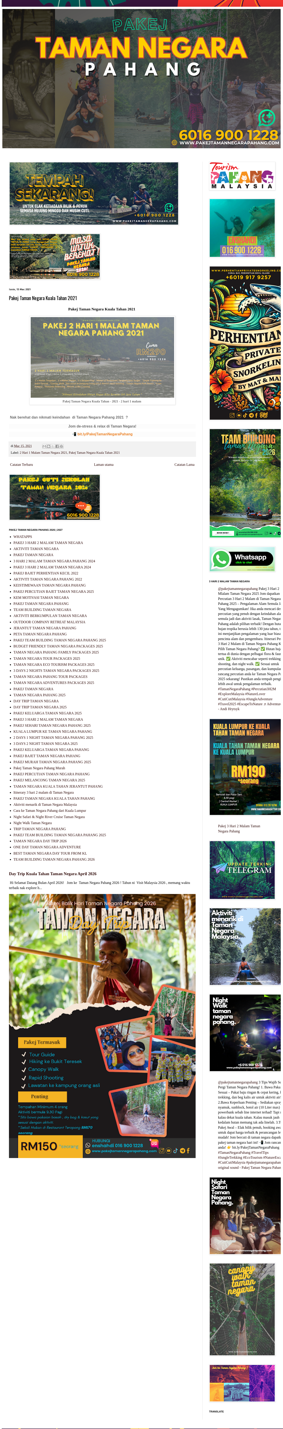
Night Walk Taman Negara (32, 823)
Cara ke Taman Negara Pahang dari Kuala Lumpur (49, 810)
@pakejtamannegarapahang (238, 589)
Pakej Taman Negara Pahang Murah (39, 768)
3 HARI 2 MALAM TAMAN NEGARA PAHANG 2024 (54, 561)
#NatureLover (255, 694)
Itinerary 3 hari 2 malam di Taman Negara (43, 792)
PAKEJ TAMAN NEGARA (33, 555)
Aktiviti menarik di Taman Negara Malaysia (45, 804)
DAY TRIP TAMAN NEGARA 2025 (40, 707)
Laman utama (104, 464)
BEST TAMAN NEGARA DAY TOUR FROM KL (50, 853)
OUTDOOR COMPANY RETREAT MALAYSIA (49, 622)
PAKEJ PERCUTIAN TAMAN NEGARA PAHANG (51, 774)
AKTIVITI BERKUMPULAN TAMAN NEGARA (50, 616)
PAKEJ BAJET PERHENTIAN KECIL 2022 (45, 573)
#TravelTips (260, 1152)
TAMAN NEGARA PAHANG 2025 (39, 695)
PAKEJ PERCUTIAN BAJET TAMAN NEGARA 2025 (53, 591)
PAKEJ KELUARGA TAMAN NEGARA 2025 (47, 713)
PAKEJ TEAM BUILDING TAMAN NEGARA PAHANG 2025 (59, 640)
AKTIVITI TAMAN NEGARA (36, 549)
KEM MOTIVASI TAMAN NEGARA (41, 598)
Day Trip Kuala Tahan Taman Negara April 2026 (53, 873)
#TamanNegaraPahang (234, 689)
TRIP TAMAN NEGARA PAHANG (39, 829)
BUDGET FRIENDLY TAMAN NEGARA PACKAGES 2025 (58, 646)
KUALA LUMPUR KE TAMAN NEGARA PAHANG (52, 731)
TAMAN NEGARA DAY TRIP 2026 (40, 841)
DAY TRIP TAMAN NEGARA (36, 701)
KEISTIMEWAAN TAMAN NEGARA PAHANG (49, 585)
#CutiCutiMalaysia (231, 699)
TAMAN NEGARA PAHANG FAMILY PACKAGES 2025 (56, 652)
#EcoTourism (252, 1157)
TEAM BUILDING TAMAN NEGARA (42, 610)
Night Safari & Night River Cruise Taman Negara (49, 817)
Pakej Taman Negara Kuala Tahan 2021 (94, 452)
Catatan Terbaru (21, 464)
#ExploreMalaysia (231, 694)
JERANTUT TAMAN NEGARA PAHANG (44, 628)
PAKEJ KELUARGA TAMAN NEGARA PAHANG (51, 750)
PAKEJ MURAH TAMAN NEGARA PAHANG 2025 (52, 762)
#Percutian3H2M (263, 689)
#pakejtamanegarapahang (264, 1162)
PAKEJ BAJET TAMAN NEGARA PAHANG (46, 756)
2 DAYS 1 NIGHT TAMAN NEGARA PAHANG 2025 (53, 737)
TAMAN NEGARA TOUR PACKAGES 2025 (46, 658)
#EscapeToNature (250, 704)
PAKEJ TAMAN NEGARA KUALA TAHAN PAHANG (54, 798)
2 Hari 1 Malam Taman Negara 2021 (43, 452)
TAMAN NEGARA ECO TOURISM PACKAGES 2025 (54, 664)
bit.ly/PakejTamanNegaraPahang (105, 434)
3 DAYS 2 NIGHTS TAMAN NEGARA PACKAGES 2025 (56, 671)
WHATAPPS (22, 537)
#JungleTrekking (230, 1157)
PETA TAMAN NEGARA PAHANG (40, 634)
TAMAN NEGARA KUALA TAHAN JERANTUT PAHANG (58, 786)
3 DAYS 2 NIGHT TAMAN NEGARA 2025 (45, 744)
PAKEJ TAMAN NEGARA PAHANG (41, 604)
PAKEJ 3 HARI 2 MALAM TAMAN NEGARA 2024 (52, 567)
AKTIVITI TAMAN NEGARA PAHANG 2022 (47, 579)
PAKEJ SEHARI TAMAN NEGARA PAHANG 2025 (52, 725)
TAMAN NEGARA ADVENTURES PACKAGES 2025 (53, 683)
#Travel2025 (227, 704)
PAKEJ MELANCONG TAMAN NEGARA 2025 (49, 780)
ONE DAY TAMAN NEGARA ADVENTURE (47, 847)
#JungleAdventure (259, 699)
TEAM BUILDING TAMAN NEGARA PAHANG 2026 (54, 859)
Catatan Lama (184, 464)
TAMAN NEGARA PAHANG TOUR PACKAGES (50, 677)
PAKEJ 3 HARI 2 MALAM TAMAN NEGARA (48, 543)
